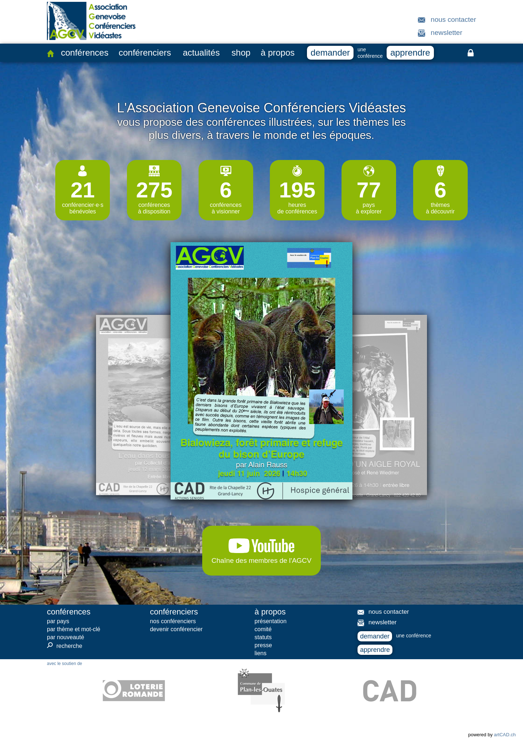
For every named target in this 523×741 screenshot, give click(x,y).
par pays (58, 621)
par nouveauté (65, 637)
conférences (84, 52)
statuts (263, 637)
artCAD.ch (505, 734)
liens (261, 653)
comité (263, 629)
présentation (271, 621)
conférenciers (145, 52)
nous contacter (453, 19)
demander (330, 52)
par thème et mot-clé (73, 629)
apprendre (410, 52)
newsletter (446, 32)
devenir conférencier (176, 629)
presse (263, 645)
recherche (64, 645)
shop (241, 52)
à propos (278, 52)
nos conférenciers (173, 621)
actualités (201, 52)
